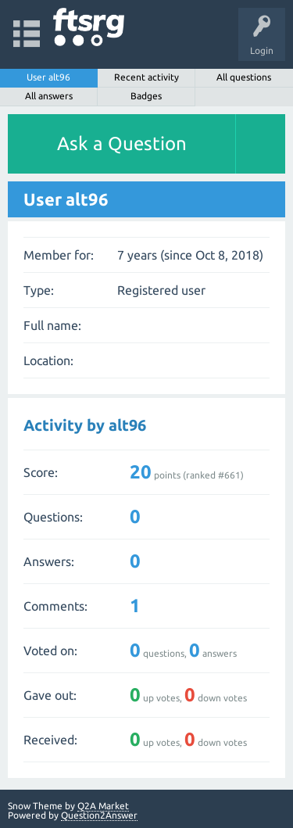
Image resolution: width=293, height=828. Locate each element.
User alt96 (48, 77)
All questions (243, 77)
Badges (146, 96)
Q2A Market (103, 806)
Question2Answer (99, 815)
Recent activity (146, 77)
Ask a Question (122, 143)
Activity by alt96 (84, 425)
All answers (49, 96)
